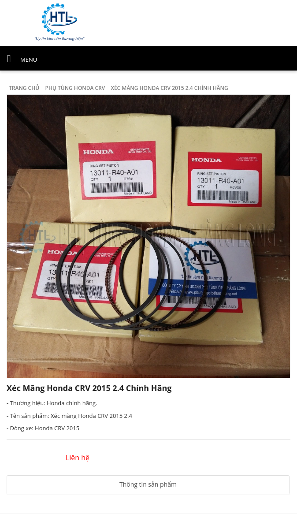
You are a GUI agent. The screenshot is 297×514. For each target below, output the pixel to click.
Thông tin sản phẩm (148, 484)
